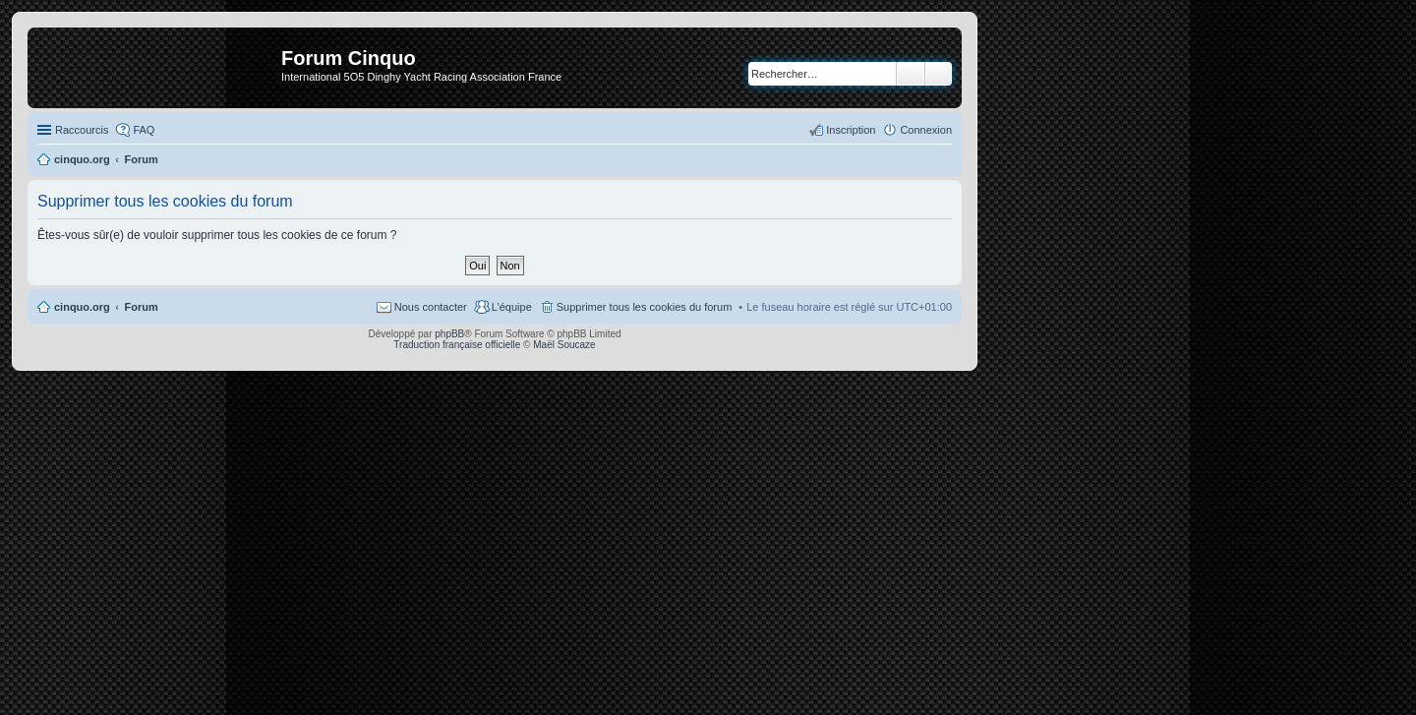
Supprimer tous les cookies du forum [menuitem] (645, 307)
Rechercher (910, 74)
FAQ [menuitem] (143, 130)
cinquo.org (82, 307)
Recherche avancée (938, 74)
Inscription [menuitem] (850, 130)
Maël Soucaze (564, 344)
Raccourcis (81, 130)
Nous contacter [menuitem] (430, 307)
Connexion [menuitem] (926, 130)
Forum (141, 307)
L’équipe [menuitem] (512, 307)
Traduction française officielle (456, 344)
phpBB (449, 333)
